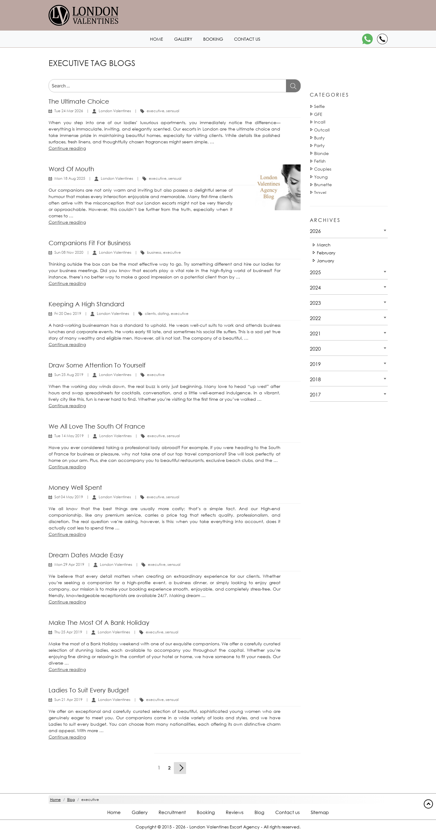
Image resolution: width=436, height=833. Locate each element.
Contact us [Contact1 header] (247, 39)
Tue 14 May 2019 (69, 435)
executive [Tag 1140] (155, 110)
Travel (320, 192)
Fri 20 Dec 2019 (67, 313)
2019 (315, 364)
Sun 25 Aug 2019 (68, 374)
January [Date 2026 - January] (325, 261)
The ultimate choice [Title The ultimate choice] (79, 101)
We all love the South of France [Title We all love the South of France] (97, 426)
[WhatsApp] (367, 39)
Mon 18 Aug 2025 (69, 178)
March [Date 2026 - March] (324, 245)
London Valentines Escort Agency (224, 827)
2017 (315, 394)
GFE (318, 114)
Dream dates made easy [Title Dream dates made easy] (86, 554)
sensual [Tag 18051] (172, 110)
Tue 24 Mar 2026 (68, 110)
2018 (315, 379)
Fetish (320, 161)
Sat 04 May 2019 (68, 496)
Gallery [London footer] (140, 812)
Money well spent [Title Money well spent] (75, 487)
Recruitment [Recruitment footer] (172, 812)
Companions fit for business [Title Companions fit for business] (90, 242)
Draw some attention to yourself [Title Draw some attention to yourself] (97, 365)
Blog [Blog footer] (259, 812)
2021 (315, 333)
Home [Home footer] (114, 812)
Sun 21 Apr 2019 (68, 699)
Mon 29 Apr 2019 (69, 564)
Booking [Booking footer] (206, 812)
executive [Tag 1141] (172, 252)
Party (319, 145)
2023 (315, 303)
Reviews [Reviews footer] (235, 812)
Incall (319, 122)
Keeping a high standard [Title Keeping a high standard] (86, 304)
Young (321, 177)
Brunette (323, 184)
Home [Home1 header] (156, 39)
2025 (315, 272)
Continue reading (67, 148)
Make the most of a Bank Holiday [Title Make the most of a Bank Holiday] (99, 622)
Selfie (319, 106)
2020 (315, 348)
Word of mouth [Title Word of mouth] (71, 168)
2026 (315, 231)
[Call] (382, 39)
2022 (315, 318)
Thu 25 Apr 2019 (68, 632)
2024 (315, 287)
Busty (319, 138)
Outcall (322, 130)
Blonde (321, 153)
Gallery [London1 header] (183, 39)
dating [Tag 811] (163, 313)
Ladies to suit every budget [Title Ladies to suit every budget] (89, 690)
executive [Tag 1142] (180, 313)
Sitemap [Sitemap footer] (320, 812)
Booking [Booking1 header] (213, 39)
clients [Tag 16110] (150, 313)
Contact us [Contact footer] (287, 812)
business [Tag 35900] (154, 252)
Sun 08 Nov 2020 (68, 252)
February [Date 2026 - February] (326, 253)
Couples (322, 169)
